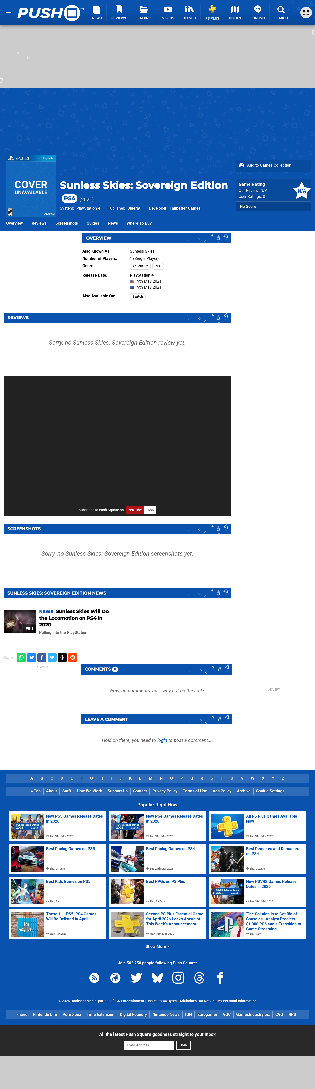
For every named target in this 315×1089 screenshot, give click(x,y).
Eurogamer (208, 1014)
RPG (158, 266)
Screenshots (67, 223)
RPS (292, 1014)
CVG (279, 1014)
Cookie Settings (270, 791)
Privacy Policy (165, 791)
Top (36, 791)
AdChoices (188, 1001)
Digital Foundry (133, 1014)
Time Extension (100, 1014)
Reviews (39, 223)
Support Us (118, 791)
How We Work (89, 791)
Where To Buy (139, 223)
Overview (14, 223)
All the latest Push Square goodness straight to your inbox (157, 1034)
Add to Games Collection (265, 165)
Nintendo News (166, 1014)
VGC (227, 1014)
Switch (137, 296)
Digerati (135, 208)
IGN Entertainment (129, 1001)
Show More (158, 946)
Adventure (140, 266)
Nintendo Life (45, 1014)
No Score (248, 206)
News (113, 223)
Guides (93, 223)
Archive (244, 791)
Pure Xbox (72, 1014)
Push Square (109, 510)
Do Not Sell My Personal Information (228, 1001)
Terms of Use (195, 791)
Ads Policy (222, 791)
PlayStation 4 (88, 208)
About (51, 791)
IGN (188, 1014)
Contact (140, 791)
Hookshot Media (84, 1001)
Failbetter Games (185, 208)
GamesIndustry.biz (253, 1014)
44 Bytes (170, 1001)
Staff (67, 791)
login (162, 740)
